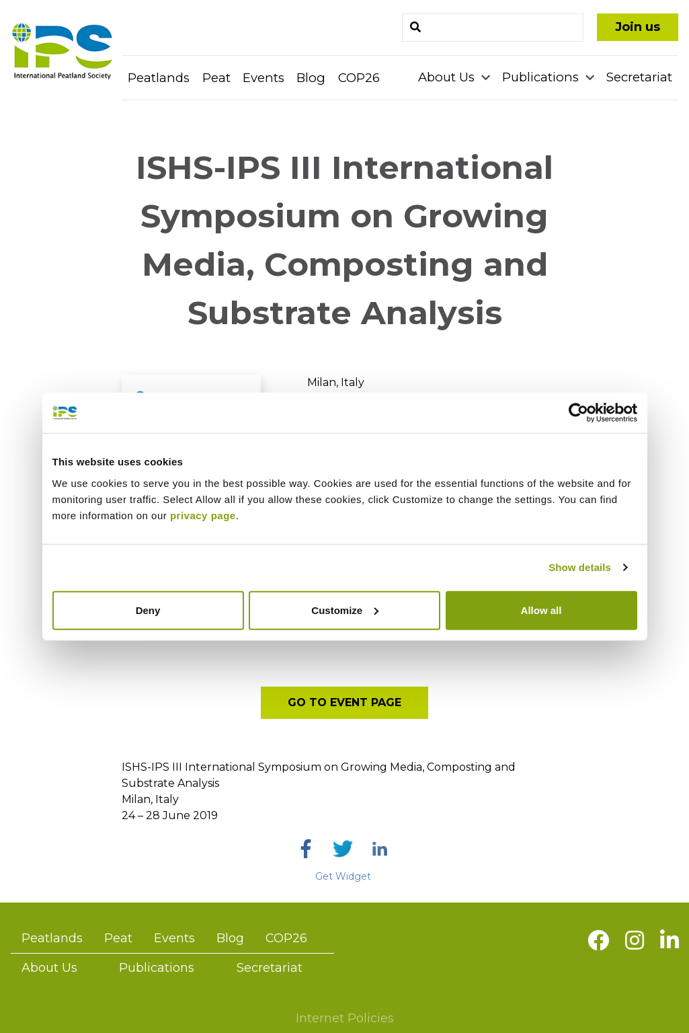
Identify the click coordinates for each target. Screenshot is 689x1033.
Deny (148, 609)
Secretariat (639, 77)
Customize (344, 609)
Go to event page (344, 702)
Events (263, 77)
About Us (448, 77)
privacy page (203, 515)
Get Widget (343, 876)
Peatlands (159, 77)
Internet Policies (345, 1018)
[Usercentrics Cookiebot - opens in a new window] (578, 413)
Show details (580, 567)
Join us (637, 27)
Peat (216, 77)
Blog (310, 77)
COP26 (359, 77)
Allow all (541, 609)
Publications (542, 77)
